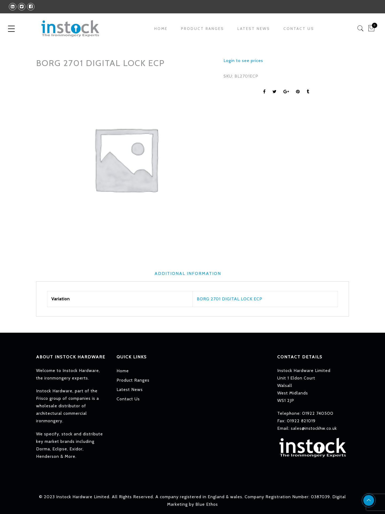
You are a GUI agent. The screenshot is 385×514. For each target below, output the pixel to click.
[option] (125, 158)
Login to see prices (243, 60)
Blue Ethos (206, 504)
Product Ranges (202, 28)
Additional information (188, 273)
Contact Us (298, 28)
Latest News (253, 28)
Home (161, 28)
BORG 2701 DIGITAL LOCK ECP (229, 298)
